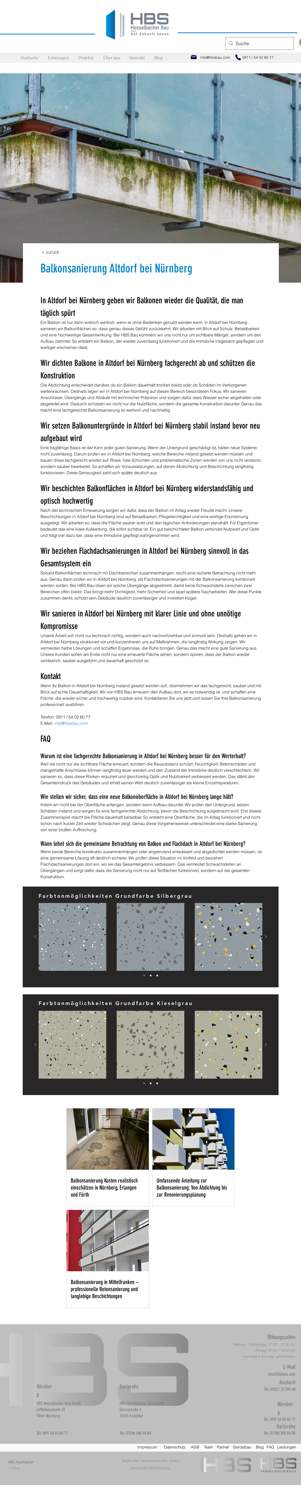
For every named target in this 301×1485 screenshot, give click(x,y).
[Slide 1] (144, 975)
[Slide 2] (150, 975)
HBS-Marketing (159, 1468)
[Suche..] (259, 43)
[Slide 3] (157, 975)
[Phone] (238, 57)
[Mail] (193, 57)
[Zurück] (35, 937)
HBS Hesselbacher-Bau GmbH (156, 1461)
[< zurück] (50, 252)
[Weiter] (266, 937)
